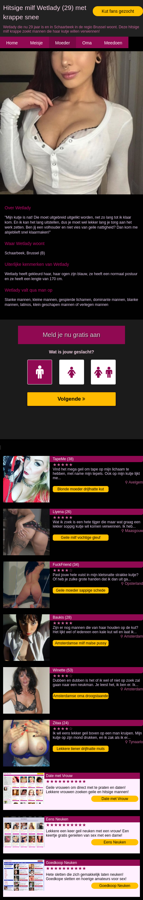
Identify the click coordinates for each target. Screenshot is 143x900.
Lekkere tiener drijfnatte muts (81, 749)
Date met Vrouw (114, 799)
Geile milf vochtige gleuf (80, 537)
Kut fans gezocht (118, 11)
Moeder (62, 42)
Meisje (36, 42)
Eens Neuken (115, 842)
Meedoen (113, 42)
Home (12, 42)
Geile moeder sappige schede (80, 590)
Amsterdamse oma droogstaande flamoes (80, 696)
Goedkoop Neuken (114, 886)
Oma (87, 42)
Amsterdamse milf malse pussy (80, 643)
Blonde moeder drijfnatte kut (80, 489)
